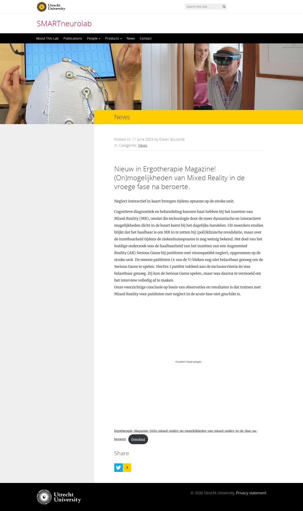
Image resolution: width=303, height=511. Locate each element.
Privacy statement (251, 492)
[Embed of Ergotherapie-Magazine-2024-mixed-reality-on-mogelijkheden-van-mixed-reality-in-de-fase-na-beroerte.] (188, 361)
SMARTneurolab (64, 23)
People (93, 38)
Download (138, 439)
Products (113, 38)
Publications (72, 38)
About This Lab (47, 38)
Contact (146, 38)
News (131, 38)
